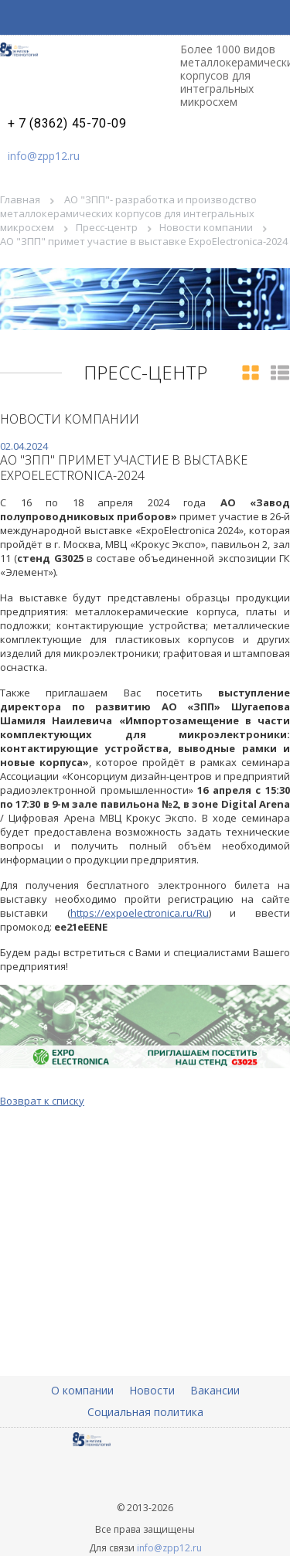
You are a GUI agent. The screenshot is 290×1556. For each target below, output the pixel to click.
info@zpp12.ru (44, 155)
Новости (152, 1390)
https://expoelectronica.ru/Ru (139, 913)
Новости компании (206, 227)
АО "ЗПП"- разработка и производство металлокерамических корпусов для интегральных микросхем (128, 213)
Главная (20, 199)
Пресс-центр (107, 227)
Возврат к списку (42, 1101)
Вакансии (215, 1390)
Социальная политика (145, 1411)
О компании (82, 1390)
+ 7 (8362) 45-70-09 (67, 124)
